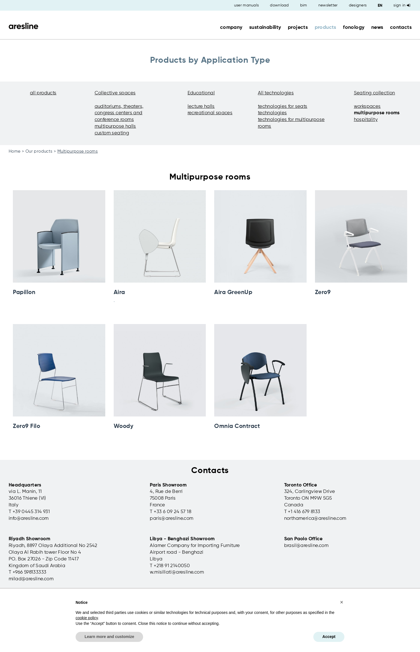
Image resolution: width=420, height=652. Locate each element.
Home (15, 151)
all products (43, 93)
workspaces (367, 106)
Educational (201, 93)
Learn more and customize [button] (109, 636)
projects (298, 27)
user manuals (246, 5)
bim (303, 5)
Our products (39, 151)
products (325, 27)
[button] (341, 602)
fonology (353, 27)
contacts (401, 27)
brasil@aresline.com (306, 545)
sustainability (265, 27)
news (377, 27)
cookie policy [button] (87, 618)
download (279, 5)
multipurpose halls (115, 126)
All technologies (276, 93)
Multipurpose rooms (77, 151)
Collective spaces (115, 93)
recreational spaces (210, 113)
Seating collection (374, 93)
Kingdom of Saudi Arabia (37, 565)
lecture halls (201, 106)
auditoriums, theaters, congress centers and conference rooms (119, 113)
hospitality (366, 119)
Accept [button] (328, 636)
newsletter (328, 5)
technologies (272, 113)
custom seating (112, 133)
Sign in (401, 5)
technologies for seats (282, 106)
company (231, 27)
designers (358, 5)
